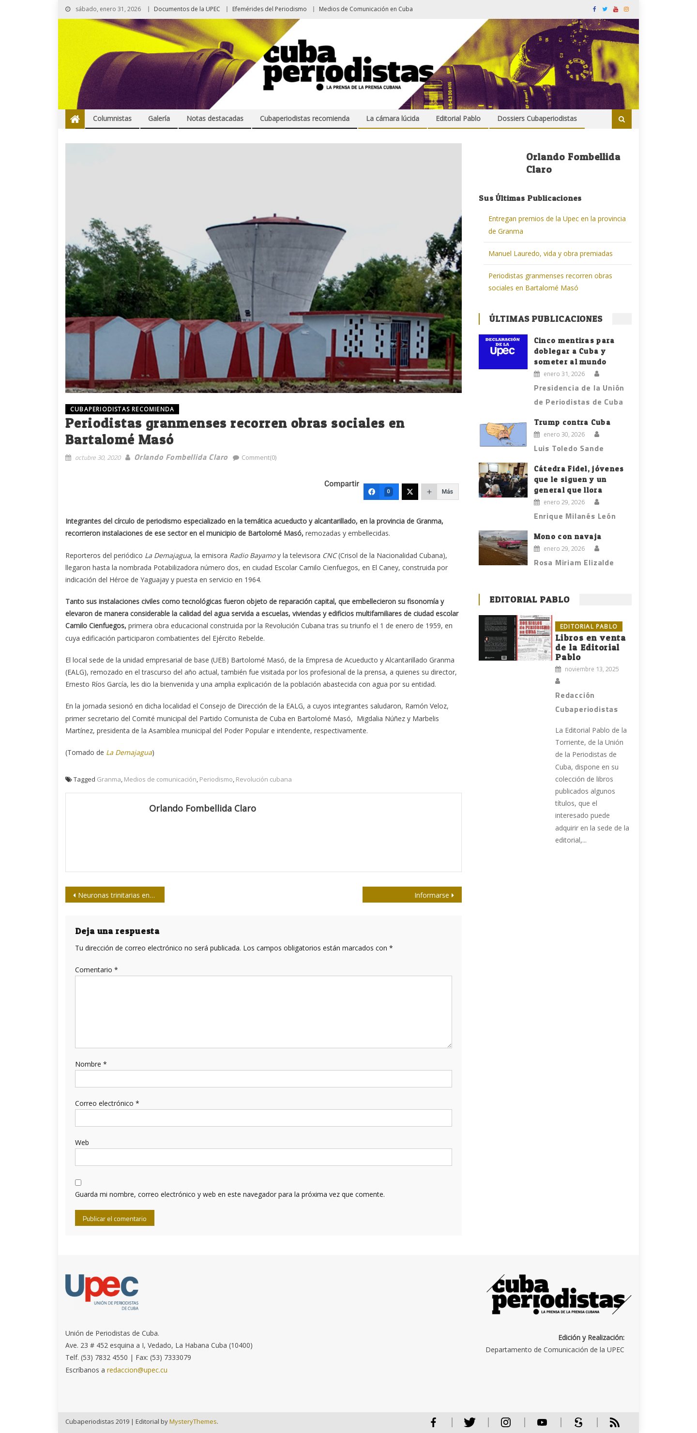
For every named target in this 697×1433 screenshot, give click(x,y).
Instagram (506, 1426)
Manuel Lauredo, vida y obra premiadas (550, 253)
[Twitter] (410, 491)
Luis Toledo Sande (569, 448)
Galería (159, 118)
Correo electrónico (107, 1103)
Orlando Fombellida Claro (181, 457)
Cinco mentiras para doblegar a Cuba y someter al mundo (574, 351)
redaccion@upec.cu (137, 1369)
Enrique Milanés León (575, 516)
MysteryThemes (193, 1421)
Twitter (467, 1426)
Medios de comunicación (160, 779)
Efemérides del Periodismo (269, 9)
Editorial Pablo (458, 118)
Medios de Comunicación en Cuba (366, 9)
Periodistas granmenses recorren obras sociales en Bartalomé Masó (550, 281)
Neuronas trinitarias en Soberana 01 (121, 895)
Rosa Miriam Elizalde (574, 562)
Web (82, 1142)
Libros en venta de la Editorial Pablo (590, 647)
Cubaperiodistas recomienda (304, 118)
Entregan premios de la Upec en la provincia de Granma (557, 224)
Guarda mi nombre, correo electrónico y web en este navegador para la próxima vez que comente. (230, 1194)
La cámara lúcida (392, 118)
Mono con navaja (568, 536)
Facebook (433, 1426)
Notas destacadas (214, 118)
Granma (109, 779)
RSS (608, 1426)
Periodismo (216, 779)
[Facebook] (381, 491)
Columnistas (112, 118)
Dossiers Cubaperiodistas (537, 118)
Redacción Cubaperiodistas (586, 702)
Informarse (431, 895)
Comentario (96, 969)
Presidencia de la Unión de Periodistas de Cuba (579, 394)
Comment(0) (259, 457)
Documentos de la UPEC (187, 9)
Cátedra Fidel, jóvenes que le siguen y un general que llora (579, 479)
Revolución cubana (264, 779)
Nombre (91, 1064)
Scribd (575, 1426)
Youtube (542, 1426)
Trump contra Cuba (572, 422)
